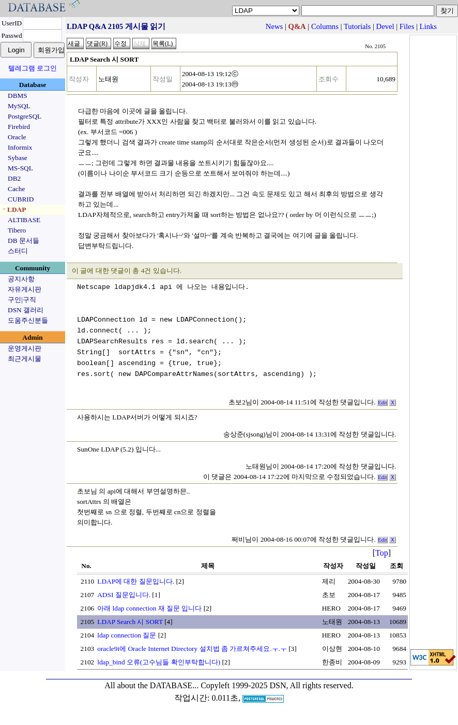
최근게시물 (24, 359)
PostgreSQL (24, 116)
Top (381, 552)
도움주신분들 (28, 320)
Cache (16, 189)
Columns (325, 26)
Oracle (17, 137)
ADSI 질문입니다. (123, 595)
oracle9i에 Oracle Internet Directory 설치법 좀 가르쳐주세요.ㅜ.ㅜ (192, 649)
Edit (382, 402)
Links (428, 26)
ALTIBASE (24, 220)
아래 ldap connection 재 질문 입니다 (149, 608)
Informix (20, 147)
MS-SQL (20, 168)
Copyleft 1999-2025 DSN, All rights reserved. (277, 685)
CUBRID (21, 199)
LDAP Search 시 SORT (130, 622)
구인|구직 (22, 299)
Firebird (19, 126)
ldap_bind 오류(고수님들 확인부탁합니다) (158, 662)
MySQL (19, 106)
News (274, 26)
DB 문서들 (23, 240)
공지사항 (21, 279)
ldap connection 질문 (126, 635)
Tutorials (357, 26)
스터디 (18, 251)
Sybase (17, 158)
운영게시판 (24, 348)
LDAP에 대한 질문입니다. (135, 581)
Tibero (17, 230)
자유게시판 (24, 289)
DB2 (14, 178)
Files (407, 26)
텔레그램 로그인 (32, 68)
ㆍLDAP (13, 209)
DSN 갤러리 (25, 310)
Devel (385, 26)
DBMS (17, 95)
